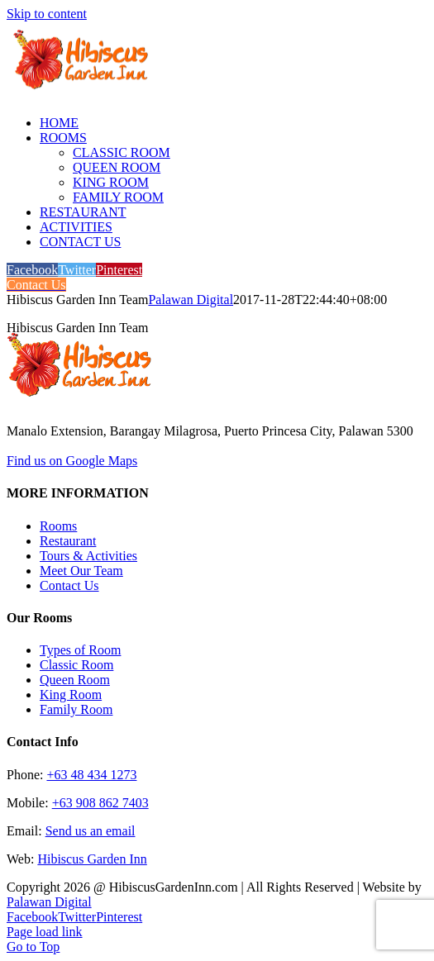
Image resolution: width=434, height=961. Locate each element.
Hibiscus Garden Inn (91, 859)
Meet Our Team (81, 571)
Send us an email (90, 831)
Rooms (58, 526)
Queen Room (75, 680)
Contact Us (69, 585)
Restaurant (68, 541)
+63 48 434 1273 (91, 775)
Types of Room (80, 650)
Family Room (76, 709)
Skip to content (47, 14)
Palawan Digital (190, 300)
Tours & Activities (88, 556)
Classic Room (76, 665)
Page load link (45, 932)
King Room (71, 694)
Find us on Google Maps (72, 461)
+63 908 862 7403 (100, 803)
